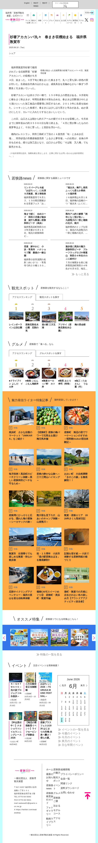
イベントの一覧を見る (75, 729)
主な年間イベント (73, 744)
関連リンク (66, 783)
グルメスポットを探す (51, 353)
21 (61, 714)
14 (61, 708)
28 (61, 720)
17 (73, 708)
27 (84, 714)
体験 (39, 20)
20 (84, 708)
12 (81, 702)
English (26, 3)
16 (69, 708)
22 (65, 714)
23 (69, 714)
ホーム (49, 769)
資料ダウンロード (70, 788)
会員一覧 (65, 779)
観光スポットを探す (49, 297)
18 (77, 708)
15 (65, 708)
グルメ (51, 20)
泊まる (57, 20)
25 (77, 714)
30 (69, 720)
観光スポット (33, 22)
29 (65, 720)
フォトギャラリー (49, 810)
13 (84, 702)
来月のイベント (71, 740)
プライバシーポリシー (72, 774)
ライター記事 (27, 22)
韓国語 (35, 6)
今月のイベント (71, 737)
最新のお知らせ (49, 777)
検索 (65, 6)
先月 (64, 685)
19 (81, 708)
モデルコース (69, 22)
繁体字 (44, 3)
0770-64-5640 (24, 797)
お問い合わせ (68, 792)
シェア (12, 53)
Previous (4, 637)
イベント (45, 22)
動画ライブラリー (49, 822)
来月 (82, 685)
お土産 (63, 20)
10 (73, 702)
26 (81, 714)
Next (94, 637)
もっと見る (82, 274)
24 (73, 714)
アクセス (81, 22)
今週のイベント (71, 733)
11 (77, 702)
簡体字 (35, 3)
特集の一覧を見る (51, 654)
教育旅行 (75, 22)
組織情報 (65, 769)
